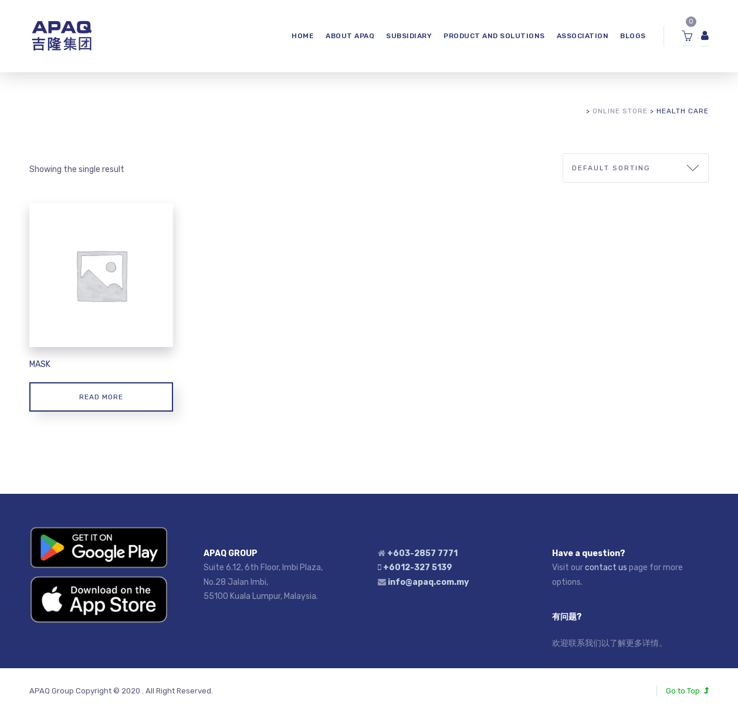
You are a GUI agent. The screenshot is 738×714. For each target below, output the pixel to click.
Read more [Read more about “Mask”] (101, 397)
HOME (303, 36)
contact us (606, 567)
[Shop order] (636, 168)
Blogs (633, 36)
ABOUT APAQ (350, 36)
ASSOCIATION (583, 36)
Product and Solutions (494, 36)
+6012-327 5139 (417, 567)
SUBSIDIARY (409, 36)
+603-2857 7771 (422, 553)
